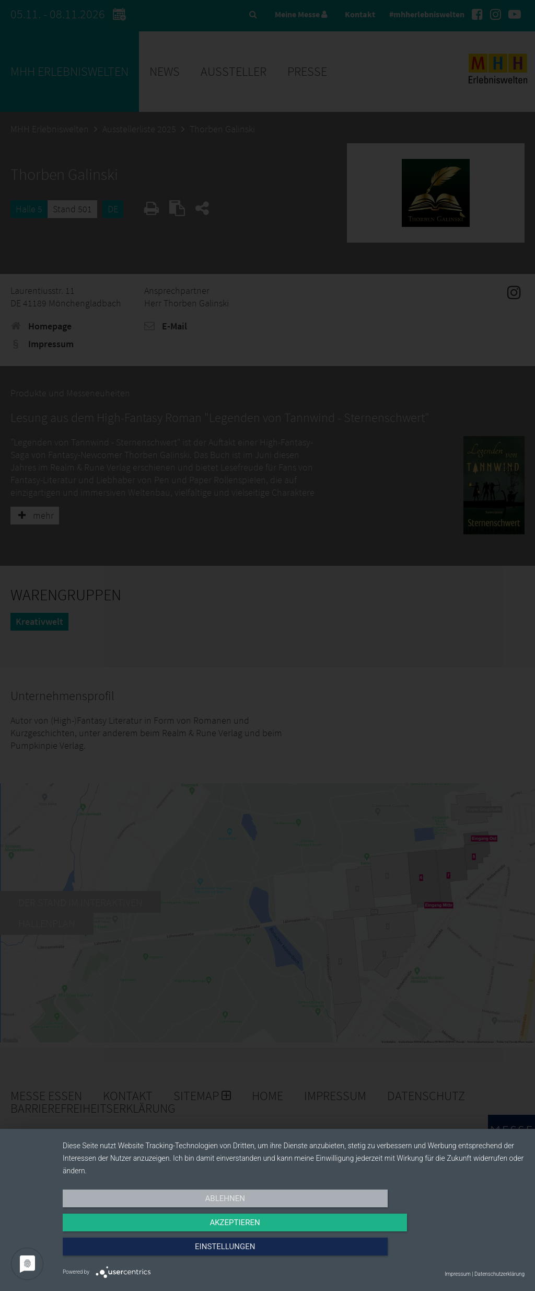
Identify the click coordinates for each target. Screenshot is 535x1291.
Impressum (458, 1274)
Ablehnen (132, 1253)
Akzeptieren (294, 1253)
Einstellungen (455, 1253)
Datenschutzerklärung (499, 1274)
